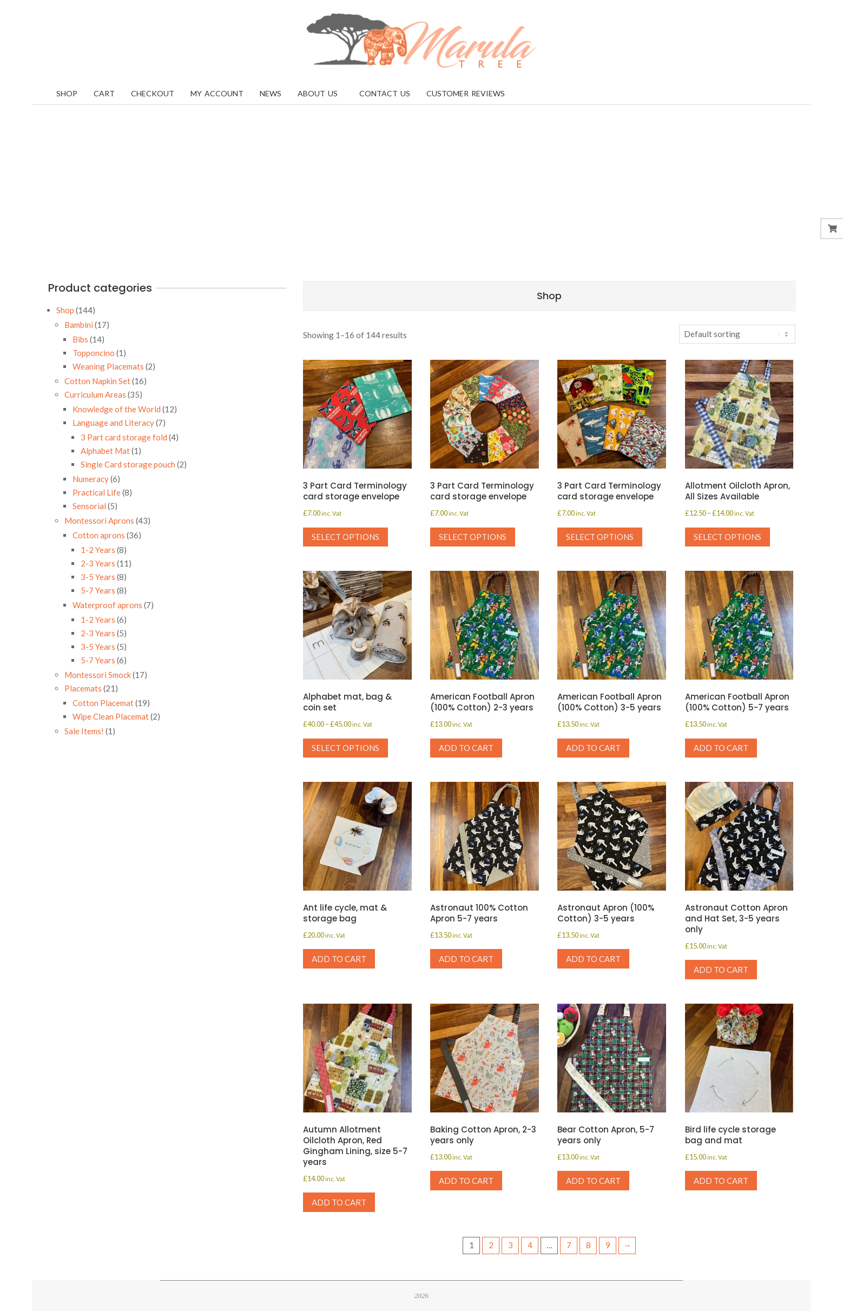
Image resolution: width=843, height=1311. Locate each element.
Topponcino (94, 353)
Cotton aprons (99, 535)
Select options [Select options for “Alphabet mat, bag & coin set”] (345, 748)
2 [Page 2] (491, 1245)
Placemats (83, 688)
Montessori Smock (97, 675)
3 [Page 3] (510, 1245)
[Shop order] (737, 334)
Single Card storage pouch (128, 464)
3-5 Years (98, 577)
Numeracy (91, 479)
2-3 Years (98, 563)
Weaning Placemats (108, 366)
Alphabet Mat (105, 451)
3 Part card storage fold (124, 437)
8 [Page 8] (588, 1245)
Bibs (80, 339)
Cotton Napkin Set (97, 381)
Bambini (78, 325)
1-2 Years (98, 550)
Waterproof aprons (107, 605)
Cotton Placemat (103, 703)
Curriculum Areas (95, 394)
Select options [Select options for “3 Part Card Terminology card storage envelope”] (345, 537)
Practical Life (97, 492)
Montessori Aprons (99, 520)
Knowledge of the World (117, 409)
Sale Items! (84, 731)
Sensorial (89, 506)
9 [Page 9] (607, 1245)
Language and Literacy (113, 422)
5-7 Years (98, 590)
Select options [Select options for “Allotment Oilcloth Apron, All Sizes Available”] (727, 537)
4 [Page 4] (530, 1245)
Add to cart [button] (466, 748)
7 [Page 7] (569, 1245)
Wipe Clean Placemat (111, 716)
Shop (65, 310)
